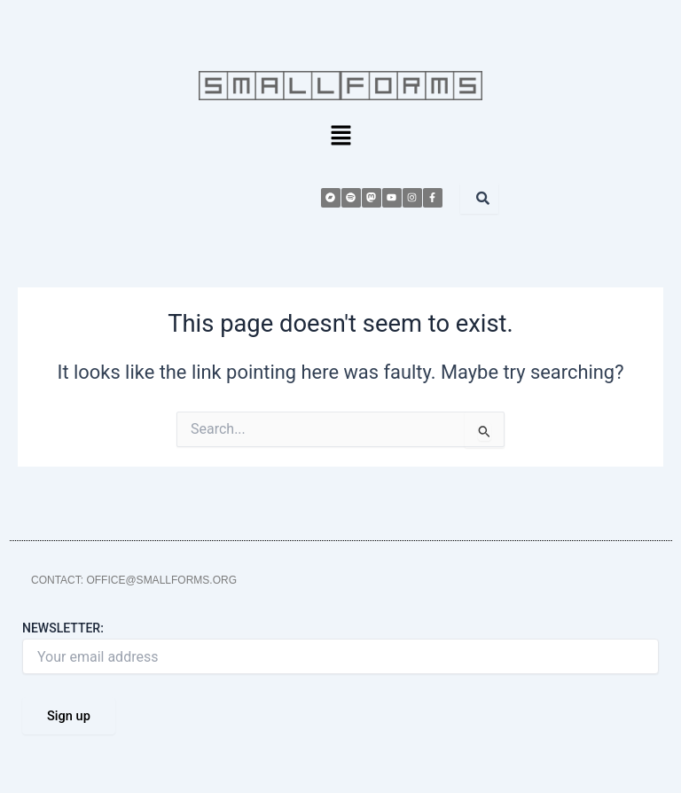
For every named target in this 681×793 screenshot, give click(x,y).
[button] (340, 137)
